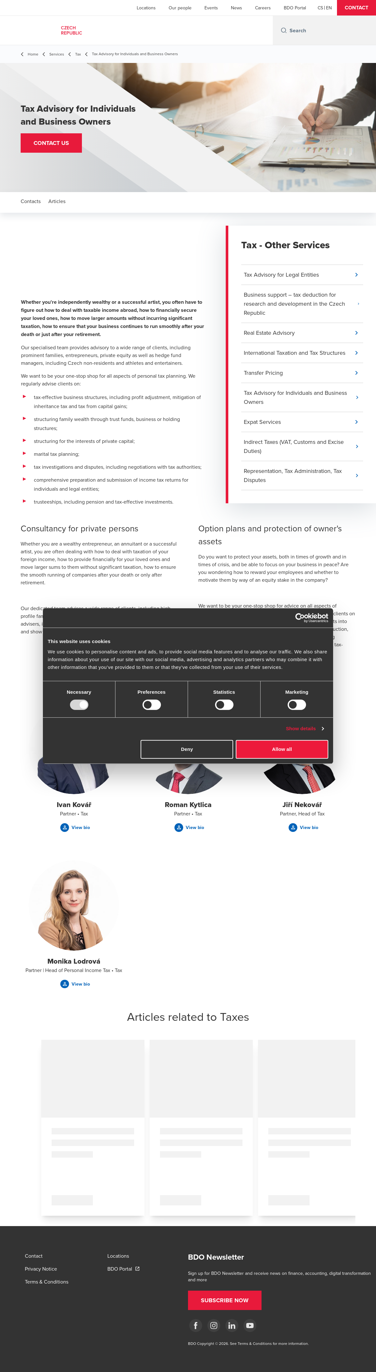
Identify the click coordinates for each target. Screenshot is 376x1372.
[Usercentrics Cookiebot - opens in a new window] (300, 618)
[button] (356, 7)
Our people (180, 8)
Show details (301, 728)
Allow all (282, 749)
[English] (329, 8)
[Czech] (320, 8)
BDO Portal (295, 8)
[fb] (195, 1325)
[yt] (250, 1325)
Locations (146, 8)
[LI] (232, 1325)
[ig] (214, 1325)
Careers (263, 8)
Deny (187, 749)
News (236, 8)
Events (211, 8)
